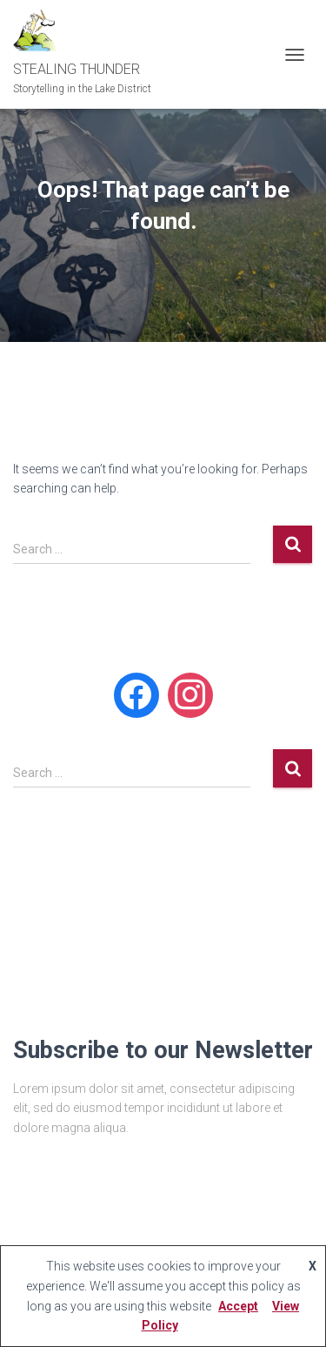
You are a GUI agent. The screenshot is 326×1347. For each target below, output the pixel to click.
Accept (238, 1306)
